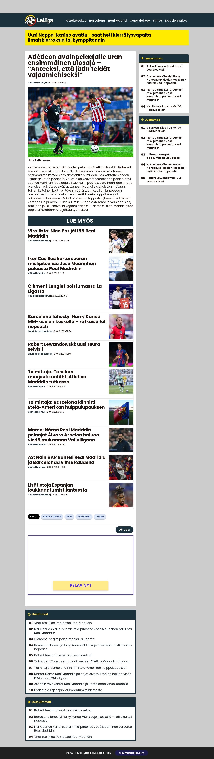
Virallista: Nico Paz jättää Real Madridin (61, 233)
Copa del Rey (140, 20)
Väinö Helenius (37, 273)
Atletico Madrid (52, 516)
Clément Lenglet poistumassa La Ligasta (65, 288)
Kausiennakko (176, 20)
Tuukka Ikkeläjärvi (39, 82)
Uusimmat (40, 614)
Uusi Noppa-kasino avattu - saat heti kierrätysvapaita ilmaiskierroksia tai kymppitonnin (89, 37)
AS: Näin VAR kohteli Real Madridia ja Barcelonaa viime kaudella (67, 459)
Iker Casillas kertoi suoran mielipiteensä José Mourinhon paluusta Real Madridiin (62, 264)
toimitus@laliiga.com (131, 752)
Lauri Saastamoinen (40, 331)
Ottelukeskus (76, 20)
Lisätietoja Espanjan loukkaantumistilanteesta (57, 487)
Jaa (124, 530)
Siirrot (157, 20)
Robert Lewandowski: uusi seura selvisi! (64, 346)
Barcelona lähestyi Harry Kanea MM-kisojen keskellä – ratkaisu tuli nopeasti (67, 322)
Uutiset (100, 516)
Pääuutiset (84, 516)
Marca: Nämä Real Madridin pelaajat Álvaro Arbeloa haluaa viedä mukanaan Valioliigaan (63, 435)
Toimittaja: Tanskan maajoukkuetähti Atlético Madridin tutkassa (57, 377)
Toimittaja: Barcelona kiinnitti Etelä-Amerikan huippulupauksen (66, 404)
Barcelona (97, 20)
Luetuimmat (41, 702)
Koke (69, 516)
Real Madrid (117, 20)
